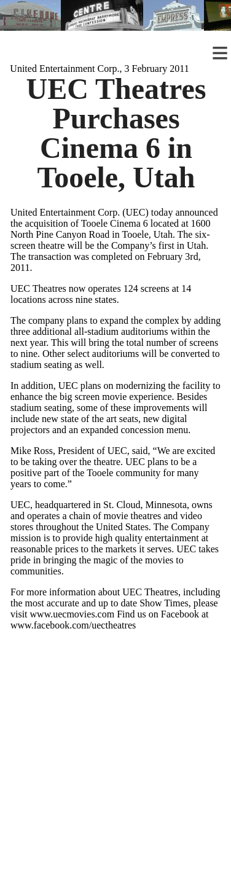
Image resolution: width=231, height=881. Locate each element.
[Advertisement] (115, 766)
